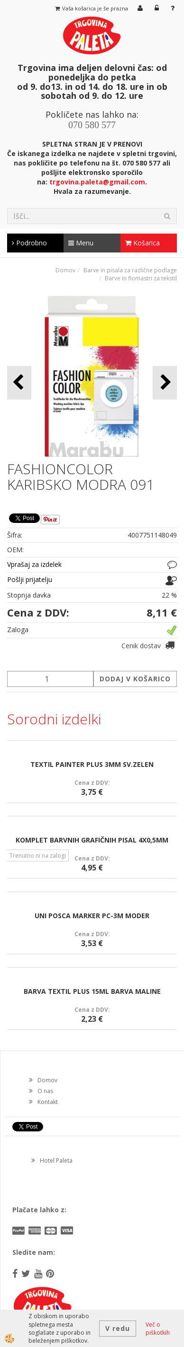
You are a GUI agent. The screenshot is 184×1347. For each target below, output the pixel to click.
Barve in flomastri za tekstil (141, 278)
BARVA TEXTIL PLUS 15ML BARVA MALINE (92, 991)
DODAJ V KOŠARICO (135, 678)
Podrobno (29, 242)
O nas (45, 1091)
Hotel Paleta (56, 1160)
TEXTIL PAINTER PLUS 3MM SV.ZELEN (92, 764)
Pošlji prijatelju (29, 579)
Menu (80, 242)
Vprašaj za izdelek (34, 564)
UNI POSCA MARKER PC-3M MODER (92, 915)
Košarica (142, 242)
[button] (165, 383)
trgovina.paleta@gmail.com (97, 181)
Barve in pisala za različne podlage (130, 270)
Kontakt (47, 1102)
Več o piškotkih (158, 1329)
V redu (117, 1328)
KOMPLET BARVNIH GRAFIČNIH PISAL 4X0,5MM (92, 839)
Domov (65, 270)
